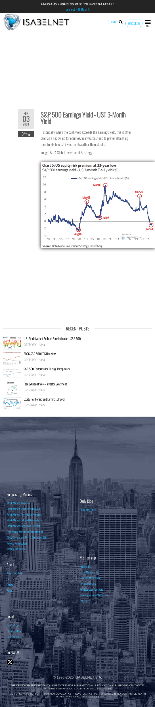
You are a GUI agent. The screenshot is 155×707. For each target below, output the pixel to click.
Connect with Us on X (78, 9)
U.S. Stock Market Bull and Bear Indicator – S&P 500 (52, 338)
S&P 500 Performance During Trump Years (46, 368)
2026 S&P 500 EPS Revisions (39, 353)
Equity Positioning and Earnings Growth (44, 399)
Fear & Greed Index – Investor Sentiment (45, 383)
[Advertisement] (77, 68)
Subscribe (134, 23)
